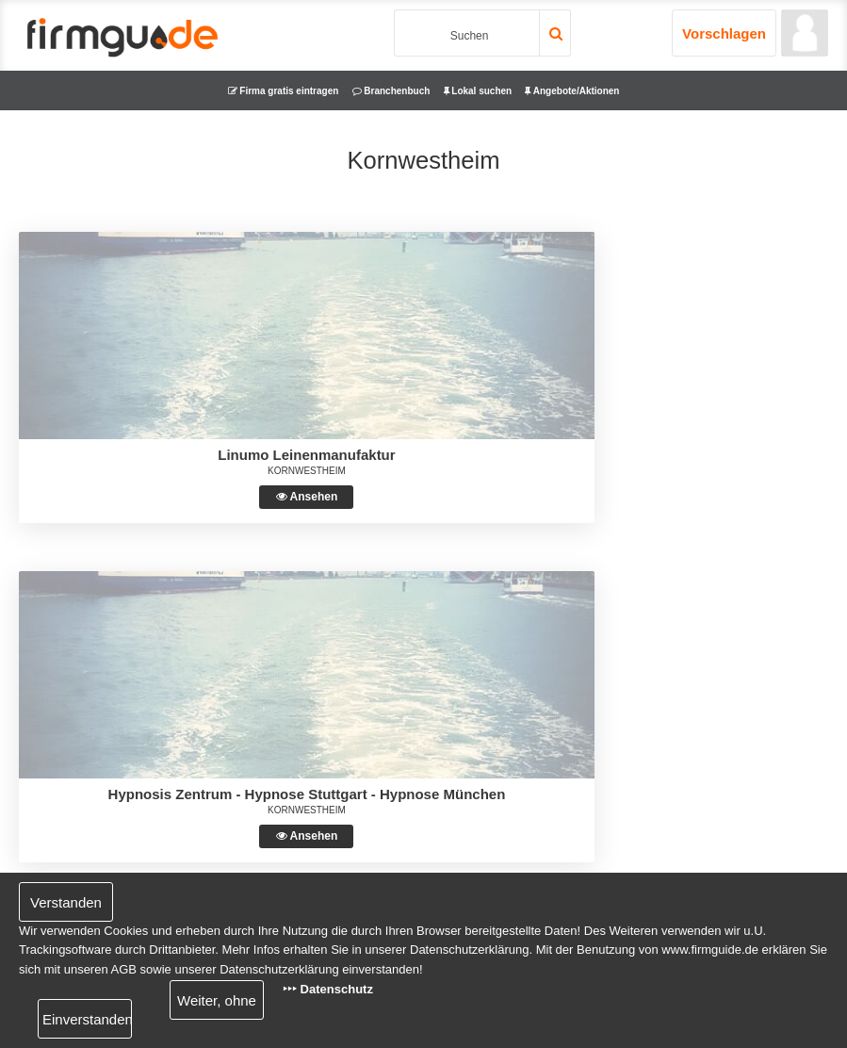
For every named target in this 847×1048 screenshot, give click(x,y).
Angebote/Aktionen (572, 91)
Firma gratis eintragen (283, 91)
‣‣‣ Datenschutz (328, 989)
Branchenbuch (391, 91)
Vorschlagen (724, 33)
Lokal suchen (478, 91)
